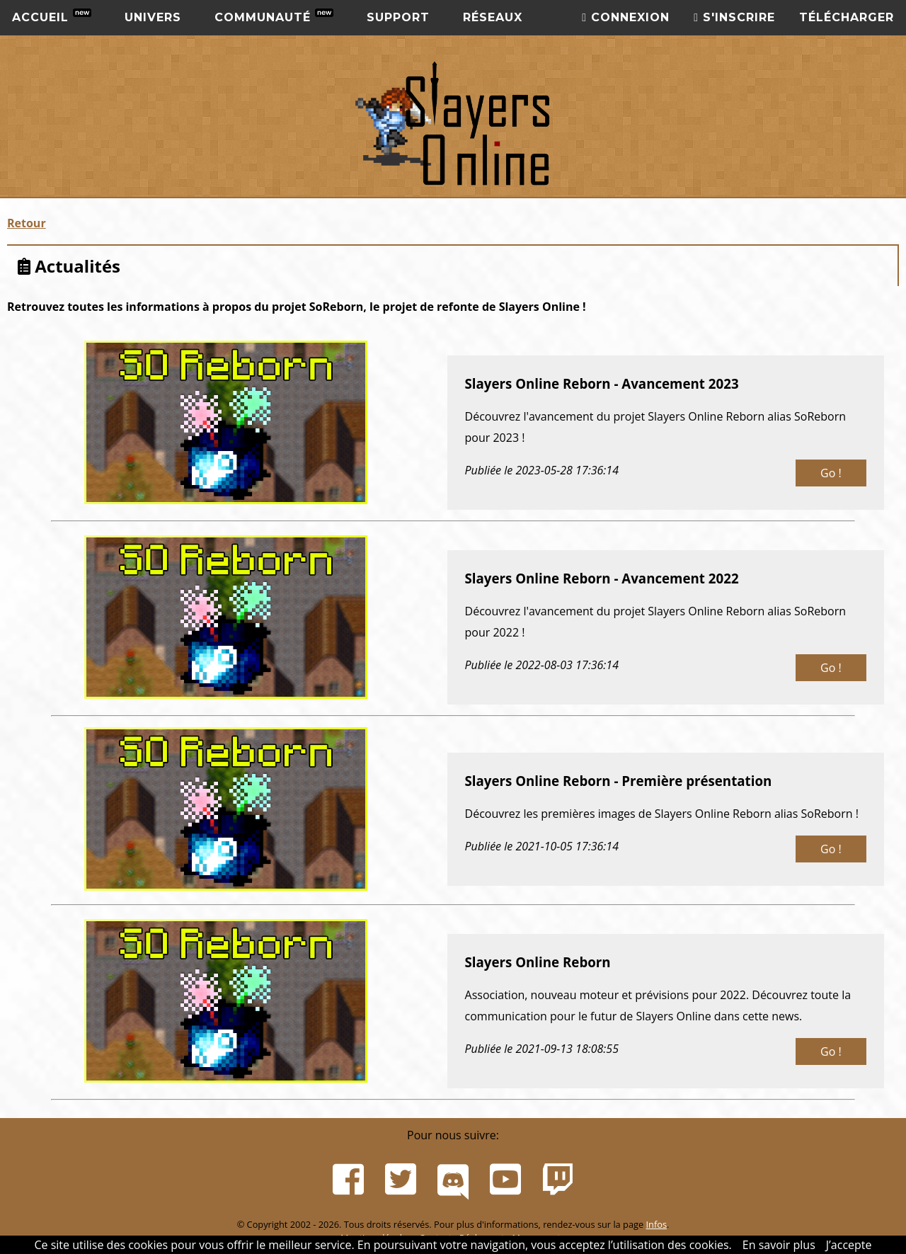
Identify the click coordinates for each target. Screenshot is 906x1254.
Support (398, 17)
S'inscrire (734, 17)
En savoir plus (778, 1245)
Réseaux (492, 17)
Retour (26, 223)
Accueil (51, 16)
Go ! (831, 473)
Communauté (273, 16)
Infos (656, 1224)
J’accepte (849, 1245)
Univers (153, 17)
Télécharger (846, 17)
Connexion (626, 17)
